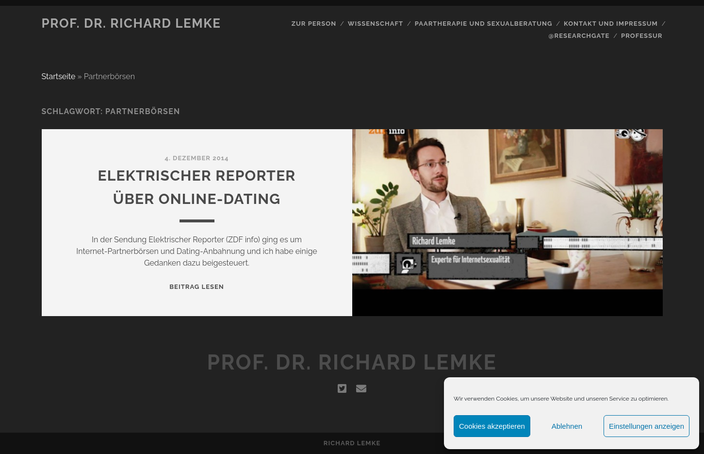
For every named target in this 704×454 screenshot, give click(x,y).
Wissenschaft (375, 23)
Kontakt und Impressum (611, 23)
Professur (642, 35)
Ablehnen (567, 426)
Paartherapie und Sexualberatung (484, 23)
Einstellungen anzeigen (646, 426)
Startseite (59, 76)
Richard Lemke (352, 443)
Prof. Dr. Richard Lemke (131, 23)
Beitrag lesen (196, 286)
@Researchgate (579, 35)
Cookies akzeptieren (492, 426)
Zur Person (314, 23)
